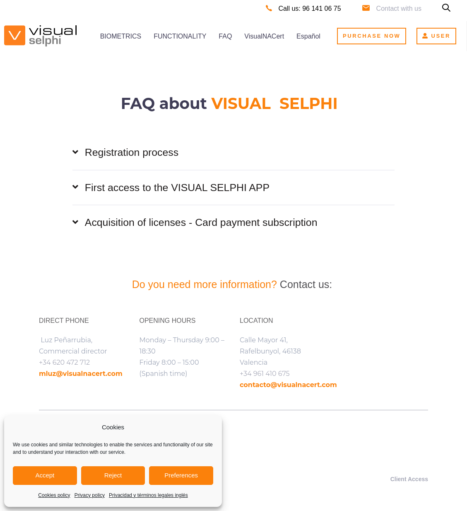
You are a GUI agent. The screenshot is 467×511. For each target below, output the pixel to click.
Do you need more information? (206, 285)
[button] (446, 8)
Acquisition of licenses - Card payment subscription (195, 223)
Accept (44, 475)
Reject (113, 475)
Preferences (181, 475)
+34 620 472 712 (64, 363)
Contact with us (398, 8)
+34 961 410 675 (265, 374)
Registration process (125, 153)
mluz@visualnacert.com (81, 374)
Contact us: (307, 285)
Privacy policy (90, 495)
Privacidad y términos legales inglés (148, 495)
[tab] (233, 152)
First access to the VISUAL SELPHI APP (171, 188)
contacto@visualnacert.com (288, 386)
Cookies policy (54, 495)
